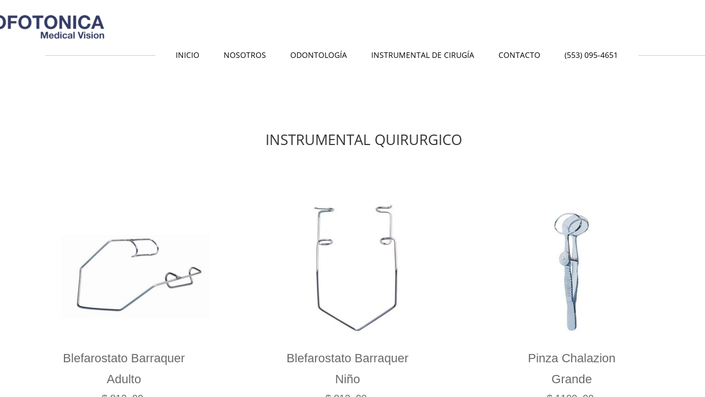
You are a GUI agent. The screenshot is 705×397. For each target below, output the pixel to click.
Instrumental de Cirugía (422, 55)
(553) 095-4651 (591, 55)
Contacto (519, 55)
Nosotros (245, 55)
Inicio (187, 55)
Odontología (318, 55)
